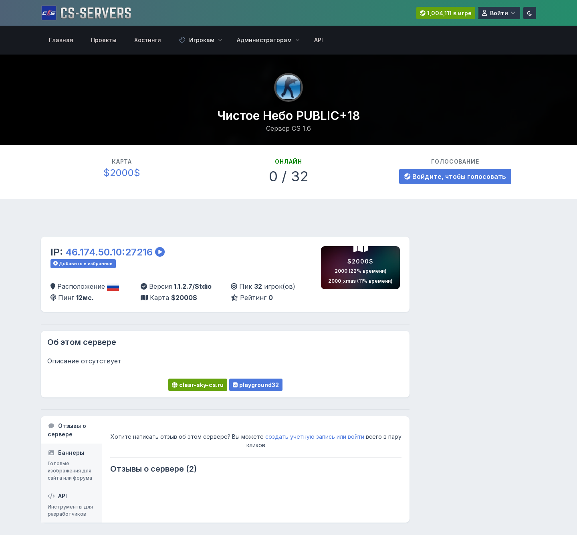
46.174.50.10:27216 (109, 252)
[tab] (71, 430)
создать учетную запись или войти (314, 436)
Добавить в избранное (83, 263)
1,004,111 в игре (446, 13)
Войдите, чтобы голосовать (455, 176)
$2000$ (121, 172)
